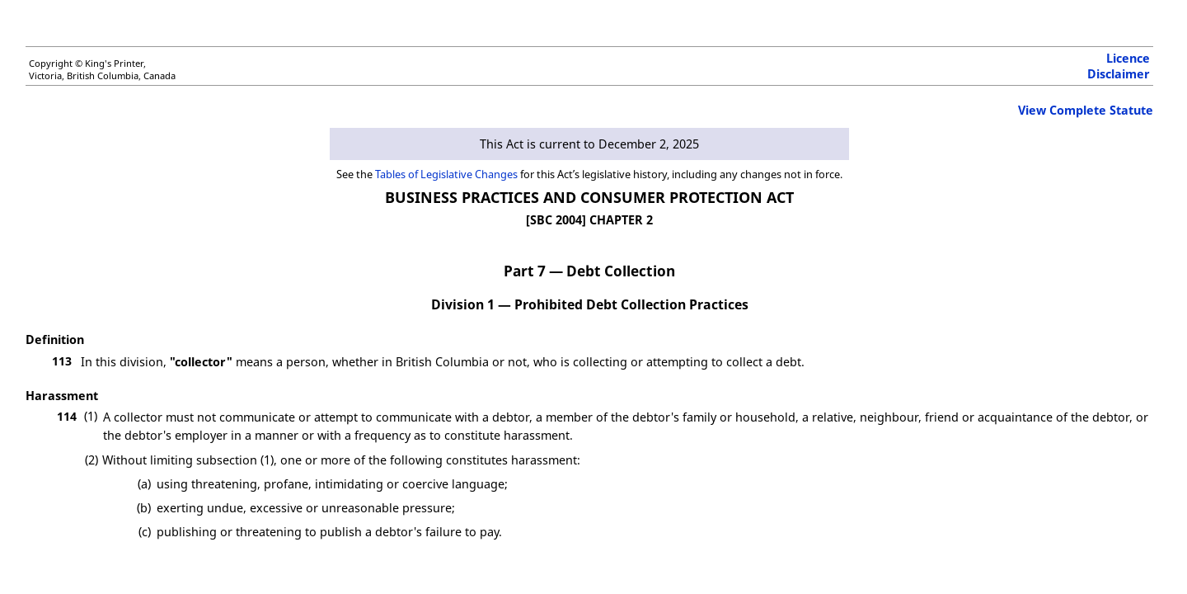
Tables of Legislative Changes (446, 174)
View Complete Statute (1085, 110)
